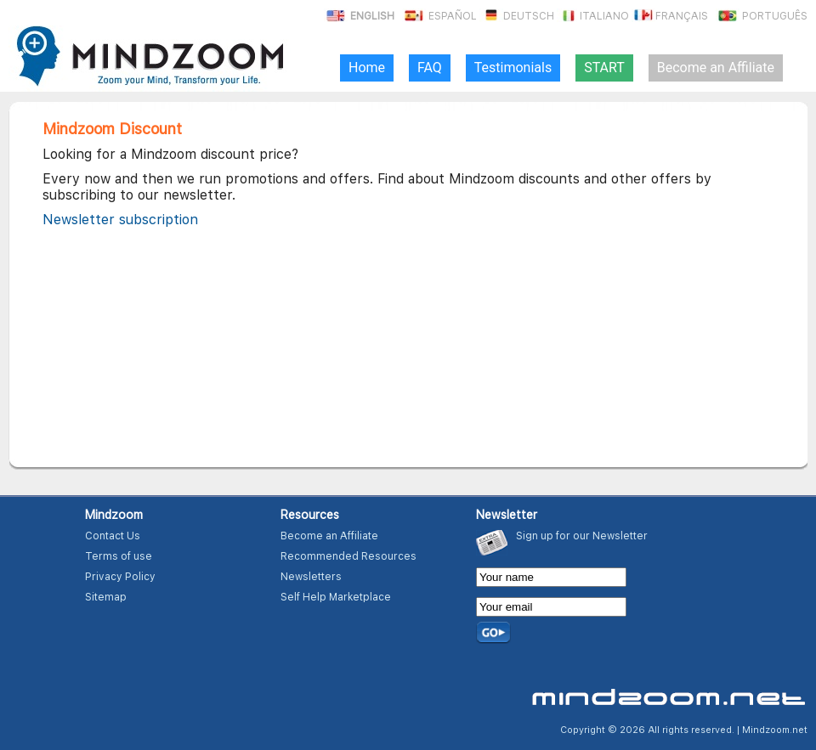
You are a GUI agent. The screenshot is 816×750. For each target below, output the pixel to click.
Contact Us (112, 536)
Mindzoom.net (775, 730)
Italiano (593, 16)
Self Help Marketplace (335, 597)
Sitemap (106, 597)
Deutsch (516, 16)
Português (762, 16)
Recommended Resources (348, 556)
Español (439, 16)
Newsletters (311, 577)
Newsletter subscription (120, 219)
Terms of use (118, 556)
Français (670, 16)
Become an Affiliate (329, 536)
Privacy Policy (120, 577)
